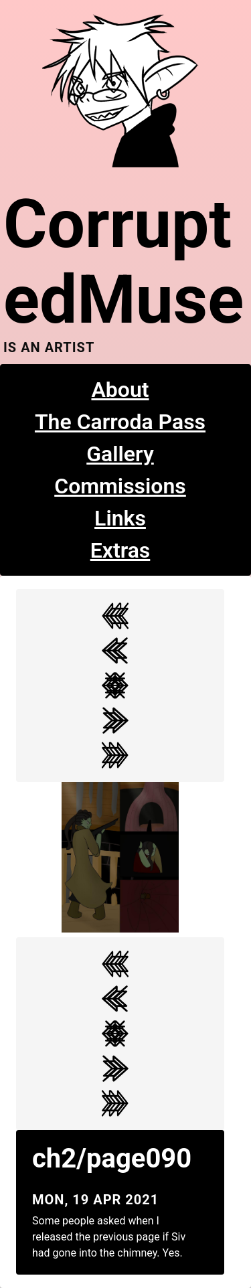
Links (120, 518)
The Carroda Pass (120, 421)
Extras (120, 550)
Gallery (120, 454)
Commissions (120, 486)
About (120, 389)
